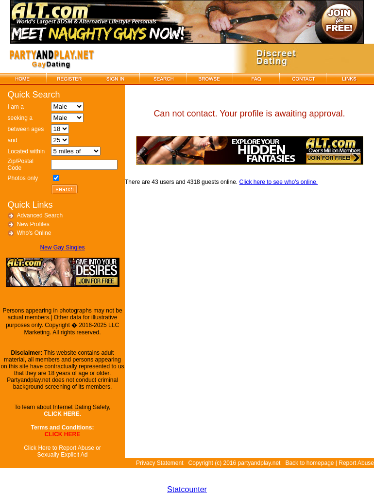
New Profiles (33, 224)
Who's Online (34, 233)
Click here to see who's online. (278, 182)
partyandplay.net (259, 463)
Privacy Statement (159, 463)
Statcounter (187, 489)
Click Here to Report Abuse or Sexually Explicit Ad (62, 451)
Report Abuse (356, 463)
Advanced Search (40, 215)
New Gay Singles (62, 247)
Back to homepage (309, 463)
